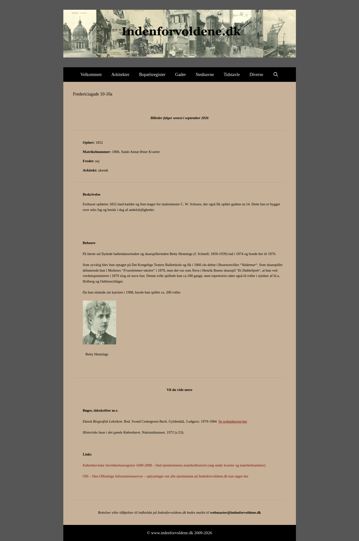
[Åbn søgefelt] (275, 74)
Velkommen (91, 74)
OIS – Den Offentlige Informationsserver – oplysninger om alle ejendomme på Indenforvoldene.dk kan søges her (165, 476)
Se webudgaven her (232, 421)
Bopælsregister (152, 74)
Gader (180, 74)
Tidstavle (232, 74)
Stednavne (205, 74)
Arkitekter (120, 74)
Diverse (256, 74)
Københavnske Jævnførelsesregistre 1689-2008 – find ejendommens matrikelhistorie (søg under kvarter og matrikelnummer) (174, 465)
